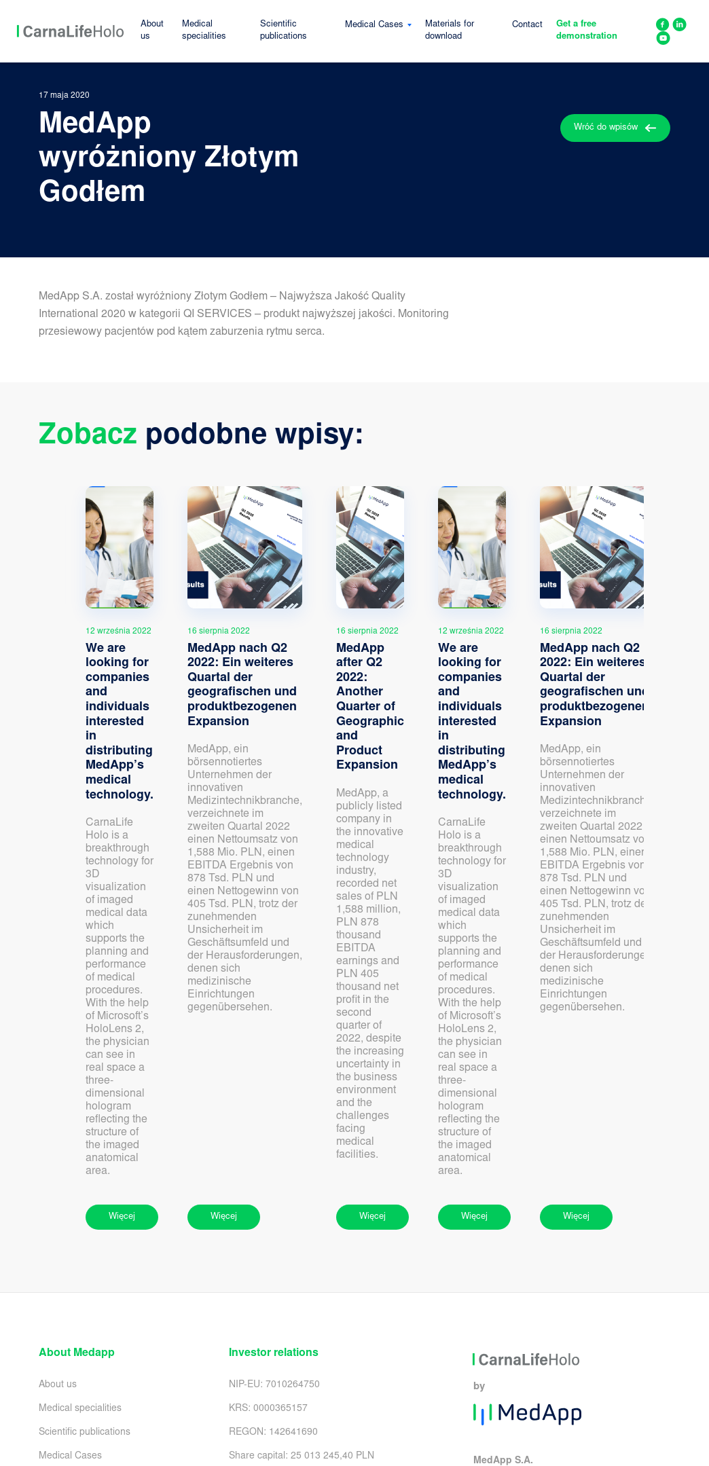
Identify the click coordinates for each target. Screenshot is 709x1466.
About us (152, 30)
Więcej (122, 1217)
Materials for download (449, 30)
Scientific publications (283, 30)
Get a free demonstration (586, 30)
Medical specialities (204, 30)
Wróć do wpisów (615, 128)
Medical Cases (374, 25)
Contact (527, 25)
